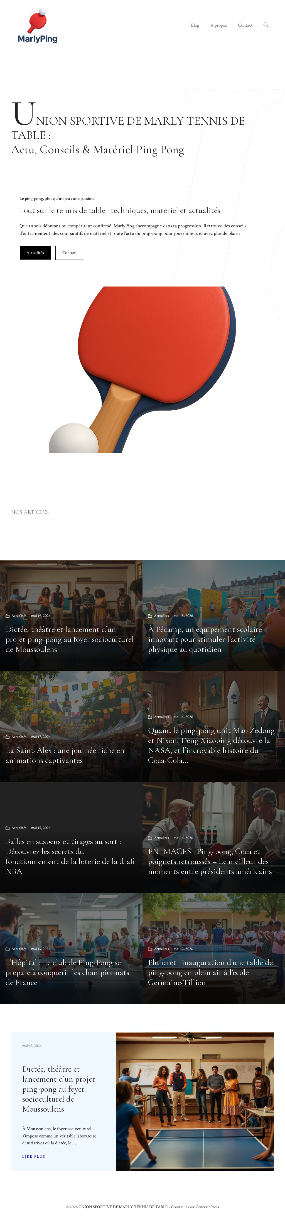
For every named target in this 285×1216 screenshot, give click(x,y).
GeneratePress (207, 1207)
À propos (218, 25)
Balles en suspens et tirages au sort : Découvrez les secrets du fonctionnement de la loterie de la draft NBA (71, 856)
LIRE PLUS (33, 1156)
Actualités (35, 253)
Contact (245, 25)
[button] (266, 25)
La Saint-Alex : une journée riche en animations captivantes (65, 755)
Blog (195, 25)
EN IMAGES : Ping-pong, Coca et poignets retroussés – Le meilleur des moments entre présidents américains (210, 861)
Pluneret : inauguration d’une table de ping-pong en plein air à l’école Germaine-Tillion (210, 972)
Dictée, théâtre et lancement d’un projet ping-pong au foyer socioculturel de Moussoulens (70, 639)
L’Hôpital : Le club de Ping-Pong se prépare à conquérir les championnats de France (67, 972)
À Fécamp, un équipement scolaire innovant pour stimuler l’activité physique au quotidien (205, 639)
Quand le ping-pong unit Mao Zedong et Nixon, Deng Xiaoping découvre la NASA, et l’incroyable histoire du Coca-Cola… (211, 745)
